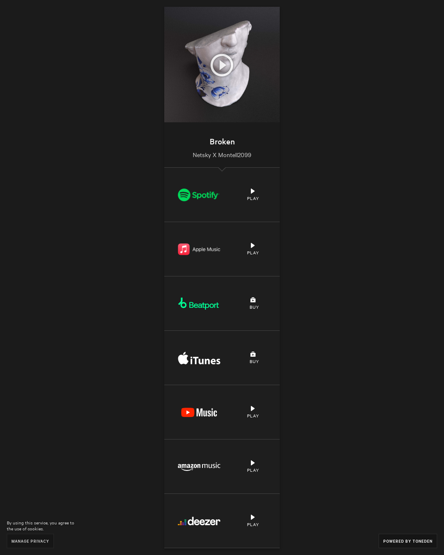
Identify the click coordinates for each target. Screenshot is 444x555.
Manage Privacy (30, 541)
